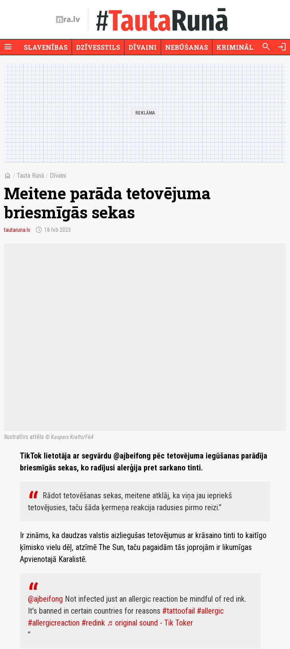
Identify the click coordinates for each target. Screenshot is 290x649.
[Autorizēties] (282, 47)
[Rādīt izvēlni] (8, 47)
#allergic (210, 611)
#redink (93, 623)
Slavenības (46, 47)
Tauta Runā (30, 175)
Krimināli (236, 47)
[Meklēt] (266, 47)
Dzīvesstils (98, 47)
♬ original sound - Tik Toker (150, 623)
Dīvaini (142, 47)
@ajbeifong (45, 599)
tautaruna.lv (17, 230)
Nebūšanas (186, 47)
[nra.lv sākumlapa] (68, 19)
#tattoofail (178, 611)
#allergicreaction (54, 623)
